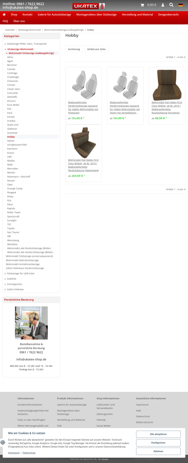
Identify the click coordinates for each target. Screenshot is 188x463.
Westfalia (12, 244)
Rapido (11, 208)
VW (9, 236)
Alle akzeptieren (158, 434)
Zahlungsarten (105, 414)
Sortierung (74, 49)
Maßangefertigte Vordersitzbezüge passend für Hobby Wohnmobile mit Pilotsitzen (83, 107)
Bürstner (12, 65)
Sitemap (101, 419)
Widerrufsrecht (144, 422)
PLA (9, 200)
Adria (10, 57)
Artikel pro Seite (96, 49)
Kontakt (27, 14)
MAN (10, 164)
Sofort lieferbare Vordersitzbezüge (25, 268)
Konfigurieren (158, 442)
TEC (9, 224)
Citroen (11, 84)
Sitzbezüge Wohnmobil (20, 49)
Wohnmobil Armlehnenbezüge (23, 264)
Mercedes (12, 168)
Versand (105, 459)
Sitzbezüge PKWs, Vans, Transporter (27, 43)
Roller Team (13, 212)
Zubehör (11, 278)
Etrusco (11, 100)
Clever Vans (13, 89)
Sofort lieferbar (15, 289)
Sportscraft (13, 216)
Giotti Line (12, 124)
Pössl (10, 204)
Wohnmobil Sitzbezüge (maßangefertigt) (31, 53)
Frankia (11, 120)
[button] (31, 44)
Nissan (11, 180)
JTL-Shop (150, 458)
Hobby (11, 136)
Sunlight (11, 220)
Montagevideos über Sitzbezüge (96, 14)
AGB (138, 410)
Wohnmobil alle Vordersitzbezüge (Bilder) (30, 252)
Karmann (12, 148)
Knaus (10, 152)
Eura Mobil (13, 104)
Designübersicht (168, 14)
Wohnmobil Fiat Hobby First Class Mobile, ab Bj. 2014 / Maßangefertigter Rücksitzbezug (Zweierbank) (83, 165)
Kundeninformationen (30, 404)
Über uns (19, 21)
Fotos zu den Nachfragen (31, 419)
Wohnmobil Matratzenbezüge (22, 260)
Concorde (12, 93)
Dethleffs (12, 96)
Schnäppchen (14, 284)
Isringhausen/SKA (17, 144)
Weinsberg (13, 240)
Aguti (10, 61)
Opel (10, 184)
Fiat (9, 108)
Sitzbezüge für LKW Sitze (20, 273)
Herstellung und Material (137, 14)
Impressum (142, 404)
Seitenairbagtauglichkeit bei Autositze (33, 412)
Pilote (10, 196)
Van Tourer (13, 232)
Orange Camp (15, 188)
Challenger (13, 77)
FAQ (5, 21)
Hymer (10, 140)
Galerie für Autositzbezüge (54, 14)
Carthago (12, 73)
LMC (9, 156)
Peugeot (11, 192)
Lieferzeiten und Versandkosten (106, 406)
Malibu (11, 160)
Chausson (12, 80)
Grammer (12, 132)
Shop (14, 14)
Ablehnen (158, 451)
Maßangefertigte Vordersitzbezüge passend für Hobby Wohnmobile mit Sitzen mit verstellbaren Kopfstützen (125, 107)
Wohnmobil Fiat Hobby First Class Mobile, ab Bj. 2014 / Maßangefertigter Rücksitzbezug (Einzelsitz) (167, 107)
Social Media (104, 425)
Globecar (12, 128)
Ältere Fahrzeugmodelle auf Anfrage (33, 427)
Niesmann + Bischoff (18, 176)
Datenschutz (143, 416)
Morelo (11, 172)
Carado (11, 69)
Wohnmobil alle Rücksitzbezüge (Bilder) (29, 248)
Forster (11, 116)
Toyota (10, 228)
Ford (9, 112)
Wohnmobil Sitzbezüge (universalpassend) (29, 256)
